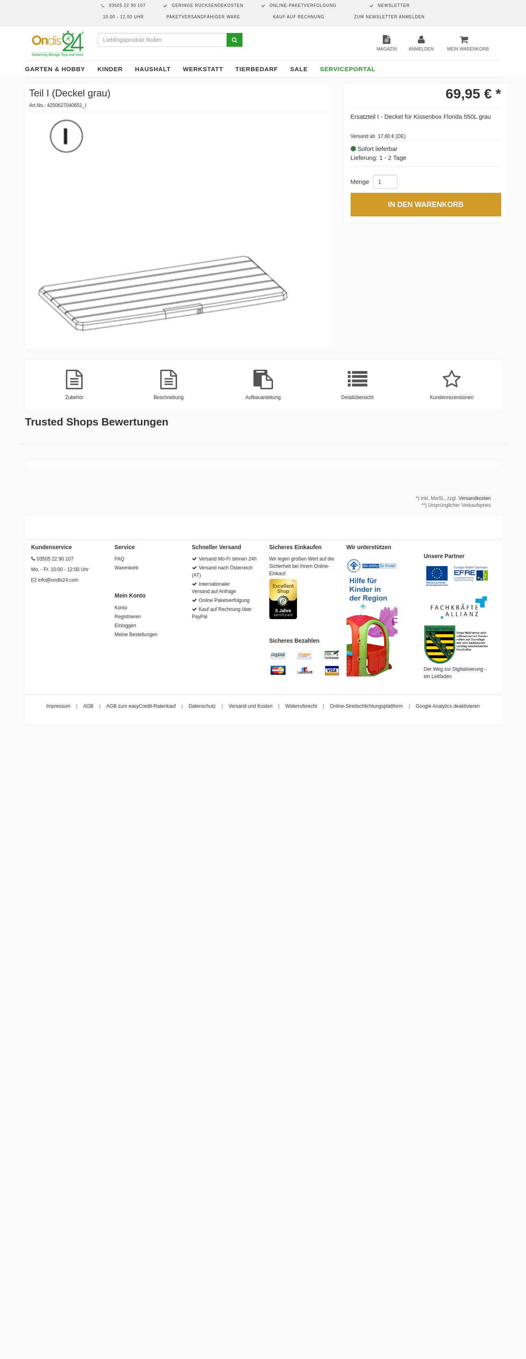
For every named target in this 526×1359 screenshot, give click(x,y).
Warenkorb (126, 568)
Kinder (109, 68)
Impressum (58, 706)
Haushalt (153, 68)
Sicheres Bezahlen (294, 640)
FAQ (119, 559)
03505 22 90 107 (55, 559)
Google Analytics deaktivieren (448, 706)
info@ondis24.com (58, 580)
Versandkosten (474, 498)
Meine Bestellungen (136, 634)
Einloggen (125, 625)
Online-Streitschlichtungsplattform (366, 706)
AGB (88, 706)
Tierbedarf (257, 68)
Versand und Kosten (251, 706)
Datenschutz (202, 706)
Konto (121, 608)
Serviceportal (348, 68)
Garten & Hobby (55, 68)
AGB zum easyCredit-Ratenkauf (141, 706)
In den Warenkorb (425, 205)
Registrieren (128, 617)
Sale (299, 68)
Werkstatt (203, 68)
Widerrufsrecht (301, 706)
